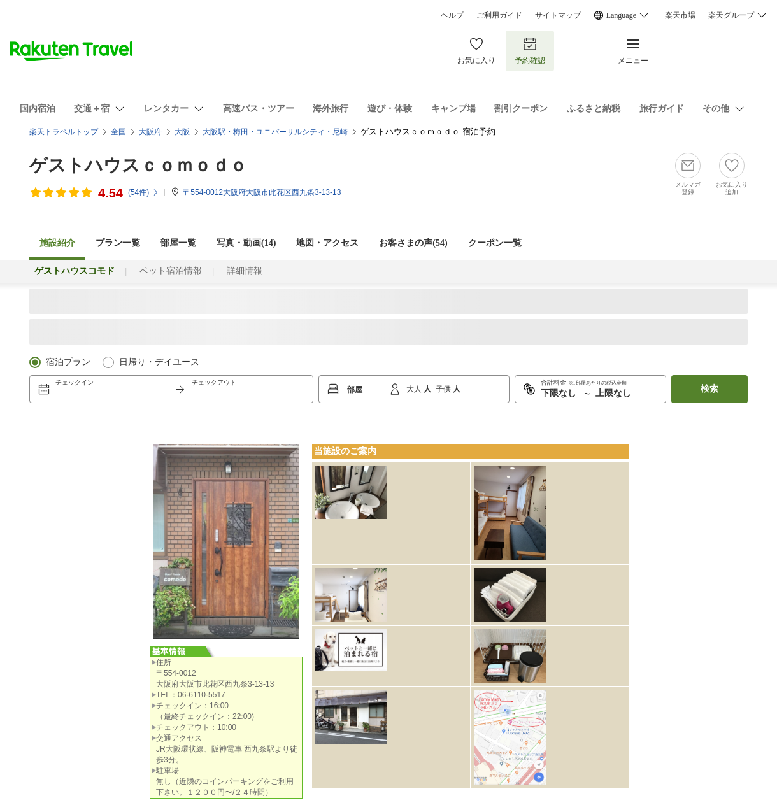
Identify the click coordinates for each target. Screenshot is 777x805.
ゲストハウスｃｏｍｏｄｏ (138, 165)
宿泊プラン (68, 362)
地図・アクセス (327, 243)
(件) (143, 192)
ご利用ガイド (499, 15)
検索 (709, 389)
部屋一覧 (178, 243)
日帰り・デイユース (159, 362)
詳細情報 (244, 271)
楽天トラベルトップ (63, 131)
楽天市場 (680, 15)
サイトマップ (558, 15)
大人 (415, 389)
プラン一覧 (118, 243)
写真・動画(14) (246, 243)
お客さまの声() (413, 243)
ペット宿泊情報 (170, 271)
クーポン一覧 (495, 243)
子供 (444, 389)
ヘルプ (452, 15)
